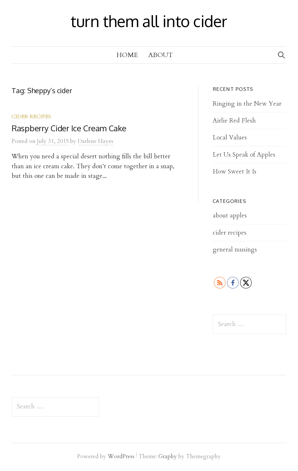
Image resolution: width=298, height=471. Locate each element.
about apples (230, 215)
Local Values (230, 137)
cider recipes (31, 116)
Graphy (167, 456)
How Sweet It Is (234, 171)
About (160, 55)
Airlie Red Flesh (234, 120)
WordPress (121, 456)
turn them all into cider (149, 21)
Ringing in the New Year (247, 104)
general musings (235, 249)
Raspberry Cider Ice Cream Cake (69, 128)
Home (127, 55)
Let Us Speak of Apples (244, 154)
